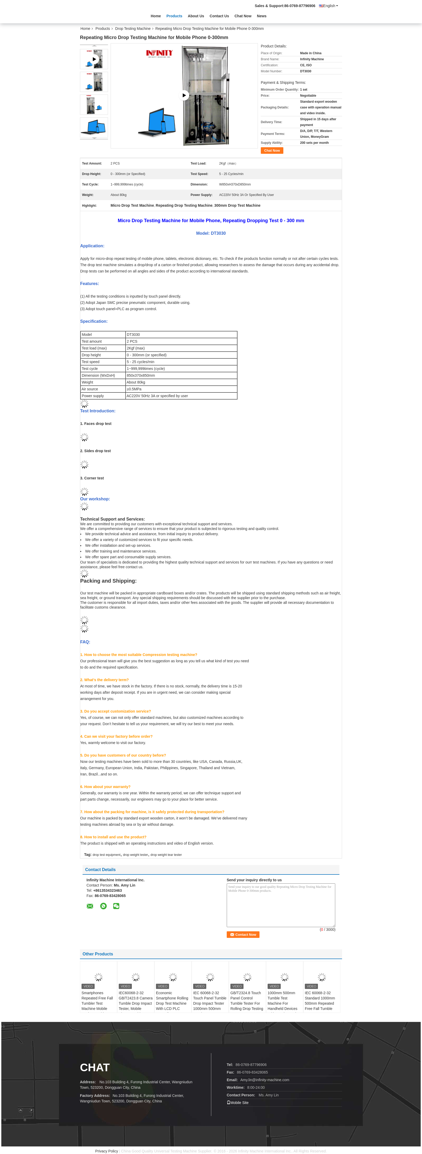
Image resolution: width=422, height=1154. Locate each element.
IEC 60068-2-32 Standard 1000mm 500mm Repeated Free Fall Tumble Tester (320, 1003)
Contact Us (219, 16)
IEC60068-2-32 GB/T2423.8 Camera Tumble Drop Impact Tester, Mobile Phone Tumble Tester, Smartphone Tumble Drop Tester (136, 1008)
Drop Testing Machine (133, 28)
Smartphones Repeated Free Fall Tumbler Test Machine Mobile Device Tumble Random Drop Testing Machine (97, 1008)
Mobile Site (237, 1103)
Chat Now (243, 16)
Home (156, 16)
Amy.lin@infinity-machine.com (264, 1080)
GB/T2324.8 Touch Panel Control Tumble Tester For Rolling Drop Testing (246, 1001)
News (262, 16)
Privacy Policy (106, 1151)
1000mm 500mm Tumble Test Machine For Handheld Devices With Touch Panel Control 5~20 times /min (283, 1008)
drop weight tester (135, 855)
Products (174, 16)
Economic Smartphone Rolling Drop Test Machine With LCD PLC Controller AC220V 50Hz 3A (172, 1006)
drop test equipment (106, 855)
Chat (95, 1067)
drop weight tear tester (166, 855)
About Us (196, 16)
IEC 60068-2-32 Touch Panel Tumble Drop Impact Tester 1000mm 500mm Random (209, 1003)
